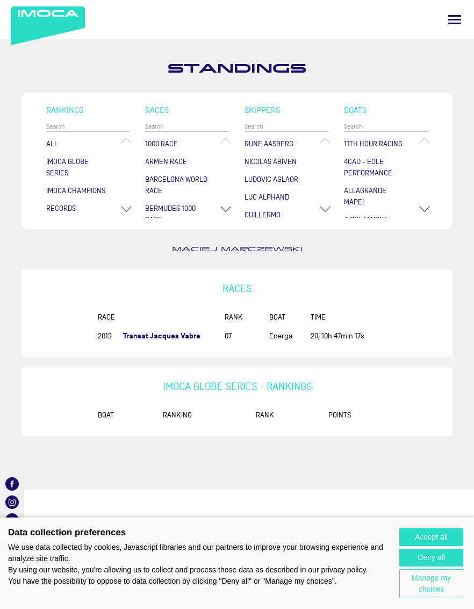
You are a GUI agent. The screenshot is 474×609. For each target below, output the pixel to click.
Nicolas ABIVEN (271, 162)
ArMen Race (166, 162)
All (52, 144)
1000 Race (161, 144)
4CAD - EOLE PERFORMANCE (368, 167)
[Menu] (454, 19)
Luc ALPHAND (267, 197)
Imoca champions (75, 191)
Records (61, 208)
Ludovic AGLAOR (271, 179)
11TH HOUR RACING (373, 144)
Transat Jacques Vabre (161, 336)
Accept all (431, 537)
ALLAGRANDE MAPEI (365, 196)
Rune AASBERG (269, 144)
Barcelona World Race (176, 185)
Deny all (431, 557)
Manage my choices (431, 583)
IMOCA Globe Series (67, 167)
